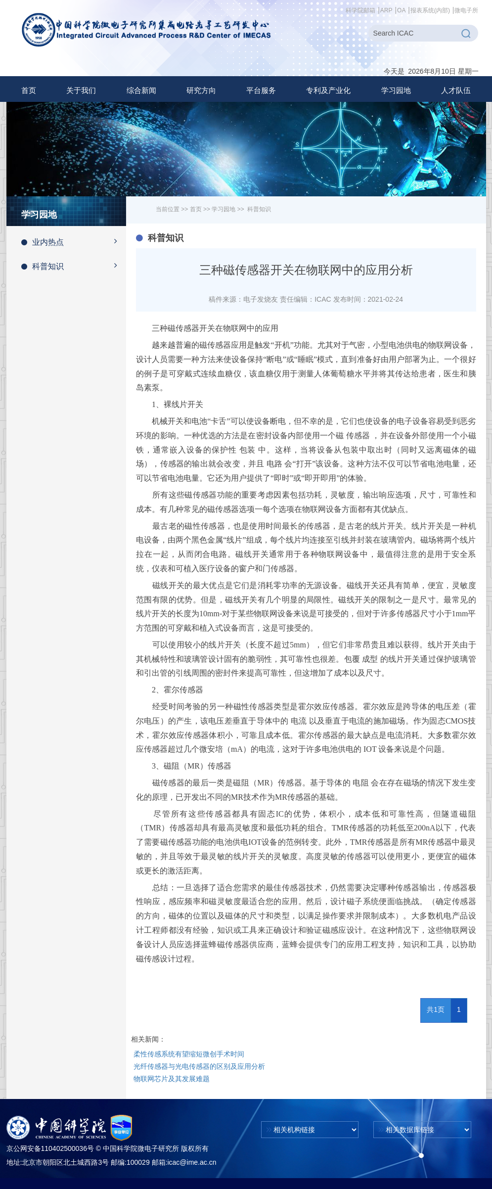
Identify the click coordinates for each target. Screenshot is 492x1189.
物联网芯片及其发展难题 (172, 1079)
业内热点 (74, 241)
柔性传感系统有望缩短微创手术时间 (189, 1054)
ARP (386, 10)
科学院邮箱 (360, 10)
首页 (28, 90)
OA (401, 10)
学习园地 (223, 209)
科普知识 (74, 265)
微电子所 (466, 10)
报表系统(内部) (430, 10)
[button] (81, 90)
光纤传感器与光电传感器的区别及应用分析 (199, 1066)
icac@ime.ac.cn (191, 1162)
